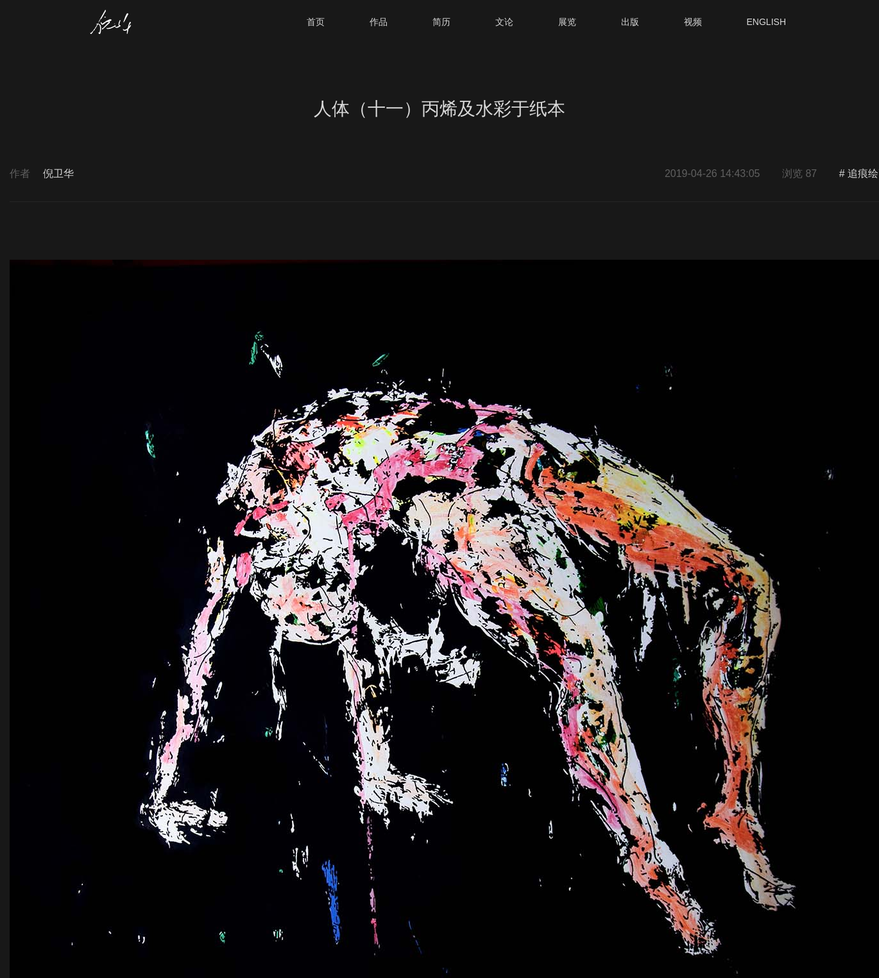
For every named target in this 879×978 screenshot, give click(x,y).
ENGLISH (766, 22)
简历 (441, 22)
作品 (379, 22)
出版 (630, 22)
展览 (567, 22)
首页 (316, 22)
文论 (504, 22)
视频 (693, 22)
